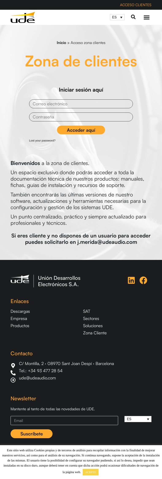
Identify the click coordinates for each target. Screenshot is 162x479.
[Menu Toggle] (146, 17)
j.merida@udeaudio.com (107, 242)
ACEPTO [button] (90, 472)
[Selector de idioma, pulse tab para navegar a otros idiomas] (117, 17)
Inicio (61, 42)
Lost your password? (41, 140)
